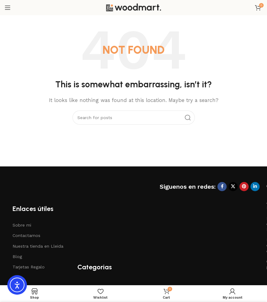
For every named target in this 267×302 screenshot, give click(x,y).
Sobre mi (22, 225)
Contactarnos (26, 235)
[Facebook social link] (222, 186)
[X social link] (233, 186)
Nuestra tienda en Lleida (38, 246)
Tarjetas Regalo (29, 266)
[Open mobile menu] (8, 8)
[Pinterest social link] (244, 186)
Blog (17, 256)
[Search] (133, 118)
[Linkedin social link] (255, 186)
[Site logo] (133, 7)
